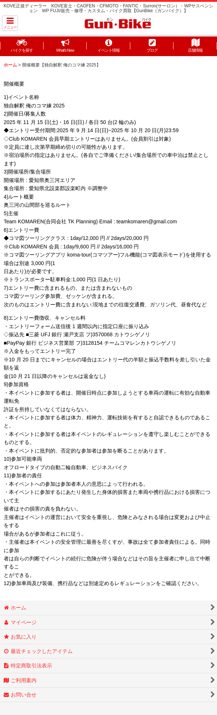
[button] (10, 23)
